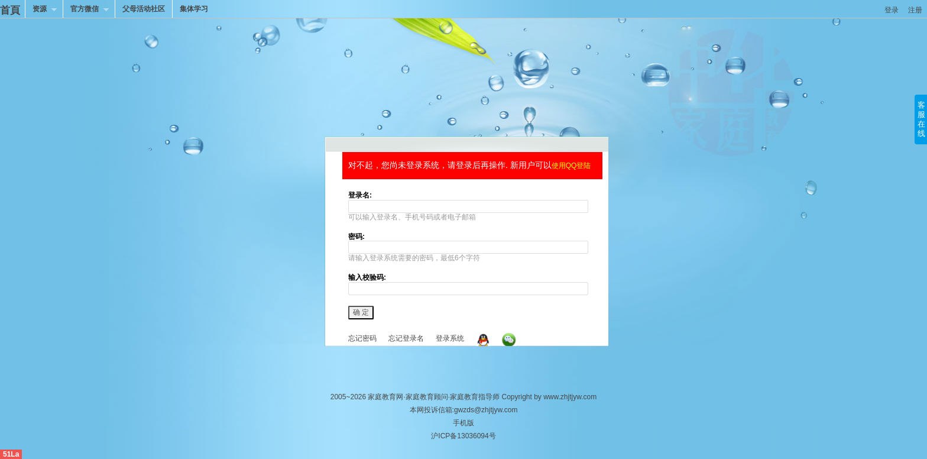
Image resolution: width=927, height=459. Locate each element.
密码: (356, 236)
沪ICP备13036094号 (463, 436)
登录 (891, 10)
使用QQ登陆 (571, 165)
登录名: (360, 195)
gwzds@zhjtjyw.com (486, 410)
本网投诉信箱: (464, 423)
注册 (915, 10)
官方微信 (86, 10)
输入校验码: (367, 277)
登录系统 (450, 338)
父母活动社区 (143, 9)
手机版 (463, 423)
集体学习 (194, 9)
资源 (41, 10)
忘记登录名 (406, 338)
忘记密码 (362, 338)
